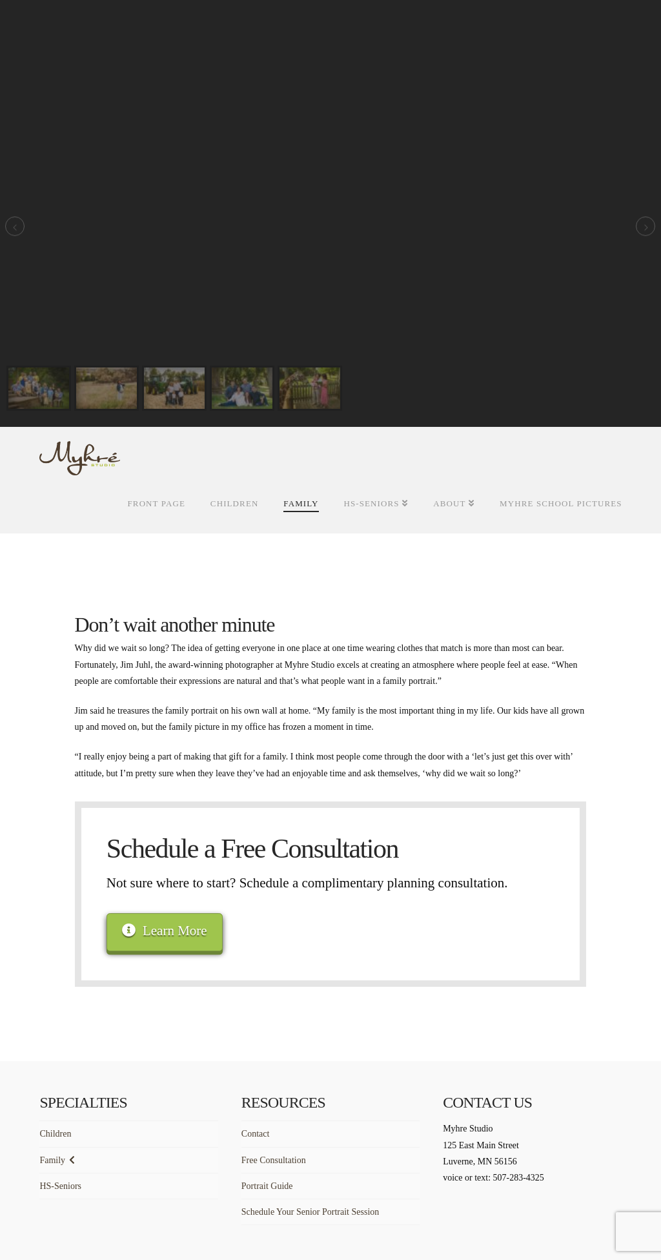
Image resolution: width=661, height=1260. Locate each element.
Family (52, 1160)
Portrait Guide (267, 1186)
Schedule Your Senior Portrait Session (310, 1212)
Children (55, 1134)
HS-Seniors (60, 1186)
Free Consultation (273, 1160)
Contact (255, 1134)
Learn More (164, 930)
